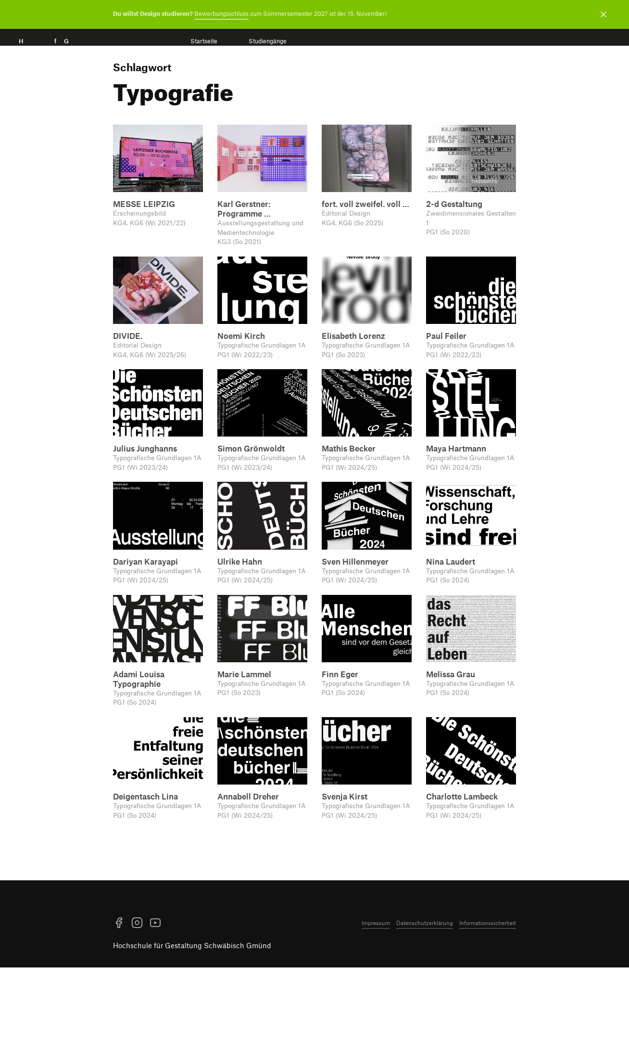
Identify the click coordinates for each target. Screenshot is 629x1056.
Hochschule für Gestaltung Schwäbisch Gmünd (192, 1034)
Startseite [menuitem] (203, 41)
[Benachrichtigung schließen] (603, 14)
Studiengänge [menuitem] (268, 41)
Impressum (376, 1011)
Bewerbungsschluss (221, 13)
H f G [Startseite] (57, 52)
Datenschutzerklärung (424, 1011)
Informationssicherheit (487, 1011)
